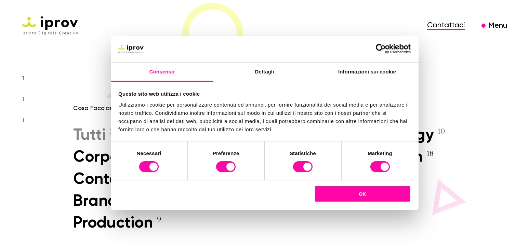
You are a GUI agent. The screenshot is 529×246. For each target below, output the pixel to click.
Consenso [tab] (161, 71)
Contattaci (446, 25)
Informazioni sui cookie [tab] (367, 71)
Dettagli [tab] (264, 71)
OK (363, 194)
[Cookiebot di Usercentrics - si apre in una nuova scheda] (381, 49)
